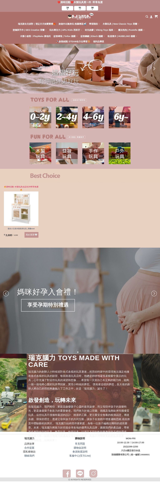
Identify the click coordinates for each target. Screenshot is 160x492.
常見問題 (80, 443)
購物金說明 (80, 447)
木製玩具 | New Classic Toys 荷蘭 (121, 23)
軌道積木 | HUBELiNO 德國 (122, 36)
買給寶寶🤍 (31, 234)
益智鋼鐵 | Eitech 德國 (92, 36)
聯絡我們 (29, 455)
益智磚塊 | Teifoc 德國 (65, 36)
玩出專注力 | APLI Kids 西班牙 (65, 30)
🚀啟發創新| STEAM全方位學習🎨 (73, 41)
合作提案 (29, 447)
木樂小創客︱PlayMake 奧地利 (35, 36)
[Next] (154, 68)
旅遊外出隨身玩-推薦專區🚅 (72, 24)
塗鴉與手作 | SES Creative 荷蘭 (30, 30)
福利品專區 (98, 41)
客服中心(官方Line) (80, 455)
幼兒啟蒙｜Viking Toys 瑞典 (100, 30)
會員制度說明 (80, 451)
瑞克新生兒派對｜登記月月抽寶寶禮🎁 (37, 24)
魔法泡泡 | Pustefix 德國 (131, 30)
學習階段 (94, 23)
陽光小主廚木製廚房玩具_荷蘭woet (21, 229)
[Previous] (6, 293)
